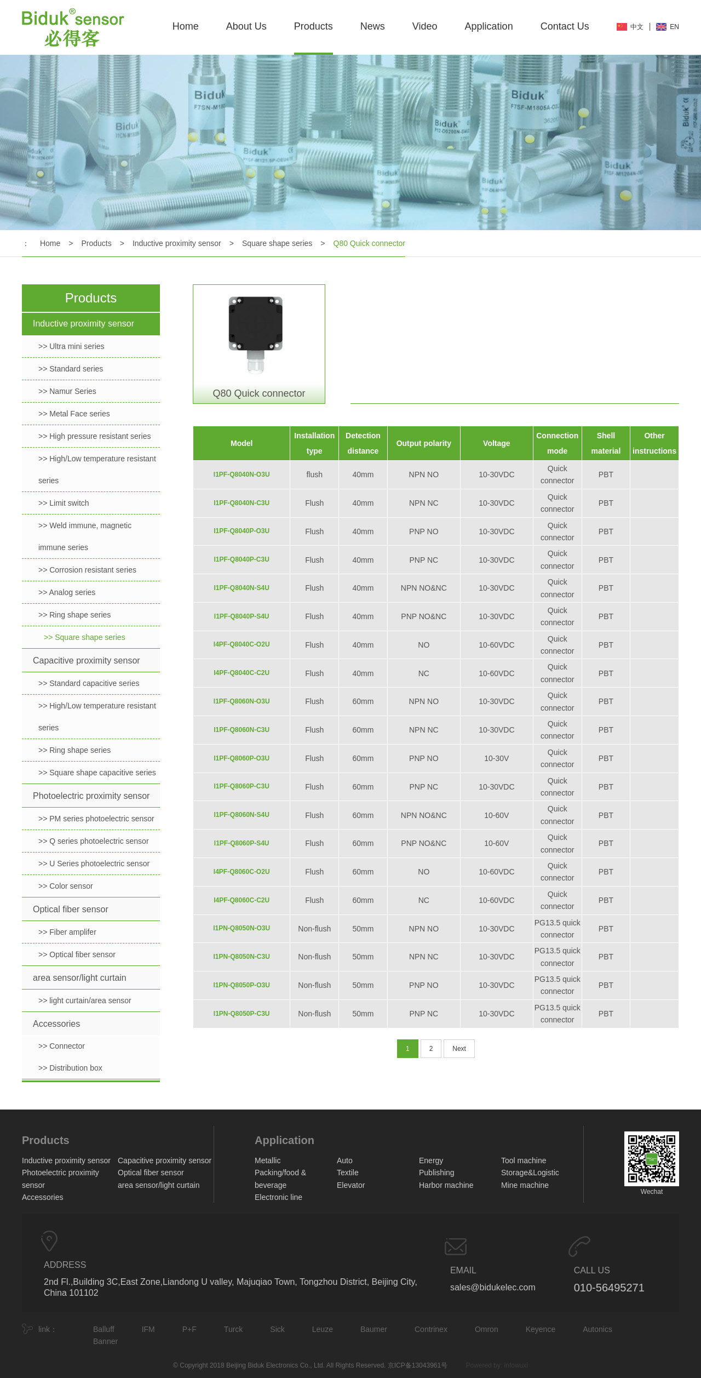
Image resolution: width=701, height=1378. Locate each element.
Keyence (540, 1329)
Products (313, 26)
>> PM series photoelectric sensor (96, 818)
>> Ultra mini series (71, 346)
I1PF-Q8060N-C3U (241, 730)
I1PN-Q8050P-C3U (242, 1013)
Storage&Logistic (530, 1172)
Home (186, 26)
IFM (148, 1329)
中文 (636, 27)
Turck (233, 1329)
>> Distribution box (70, 1067)
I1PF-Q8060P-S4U (241, 843)
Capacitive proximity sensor (86, 660)
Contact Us (565, 26)
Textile (348, 1172)
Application (489, 26)
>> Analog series (66, 592)
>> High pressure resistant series (94, 436)
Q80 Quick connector (370, 243)
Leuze (322, 1329)
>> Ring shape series (74, 614)
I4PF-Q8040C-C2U (241, 673)
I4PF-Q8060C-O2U (242, 872)
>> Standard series (70, 368)
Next (459, 1049)
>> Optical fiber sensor (77, 954)
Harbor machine (446, 1185)
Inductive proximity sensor (177, 243)
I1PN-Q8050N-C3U (242, 956)
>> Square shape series (84, 637)
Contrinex (431, 1329)
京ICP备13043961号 (417, 1365)
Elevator (351, 1185)
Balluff (103, 1329)
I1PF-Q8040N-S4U (241, 588)
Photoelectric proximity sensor (91, 796)
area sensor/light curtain (80, 977)
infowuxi (516, 1365)
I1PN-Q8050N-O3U (241, 928)
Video (425, 26)
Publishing (437, 1172)
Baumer (373, 1329)
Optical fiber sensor (70, 909)
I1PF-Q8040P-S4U (241, 616)
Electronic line (278, 1197)
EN (674, 27)
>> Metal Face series (74, 413)
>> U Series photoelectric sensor (94, 863)
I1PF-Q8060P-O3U (241, 758)
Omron (486, 1329)
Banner (105, 1341)
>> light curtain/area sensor (84, 1000)
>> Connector (61, 1046)
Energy (431, 1160)
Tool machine (524, 1160)
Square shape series (277, 243)
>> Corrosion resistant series (87, 569)
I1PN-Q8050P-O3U (242, 985)
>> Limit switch (63, 503)
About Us (246, 26)
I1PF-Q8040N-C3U (241, 503)
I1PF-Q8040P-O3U (241, 531)
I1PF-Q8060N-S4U (241, 815)
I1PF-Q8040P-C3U (241, 559)
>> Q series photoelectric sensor (93, 841)
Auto (345, 1160)
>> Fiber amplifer (67, 932)
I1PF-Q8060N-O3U (242, 701)
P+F (189, 1329)
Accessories (56, 1023)
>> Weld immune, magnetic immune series (84, 536)
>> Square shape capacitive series (97, 772)
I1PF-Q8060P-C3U (241, 786)
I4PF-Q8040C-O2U (242, 644)
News (372, 26)
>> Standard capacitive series (88, 683)
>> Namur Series (67, 391)
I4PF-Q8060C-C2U (241, 900)
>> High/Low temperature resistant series (97, 469)
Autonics (597, 1329)
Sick (277, 1329)
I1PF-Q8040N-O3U (242, 474)
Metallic (267, 1160)
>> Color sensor (65, 886)
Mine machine (525, 1185)
